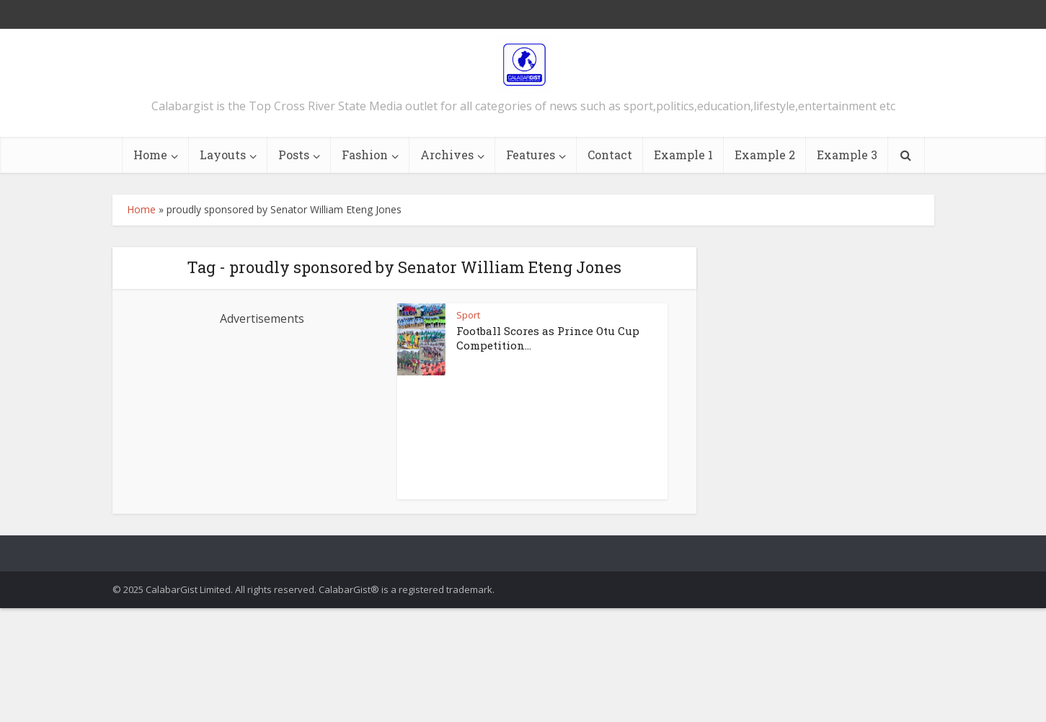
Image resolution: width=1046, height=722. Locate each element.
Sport (468, 314)
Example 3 (847, 154)
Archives (447, 154)
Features (530, 154)
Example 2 (765, 154)
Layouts (223, 154)
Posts (293, 154)
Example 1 (683, 154)
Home (150, 154)
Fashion (365, 154)
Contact (610, 154)
